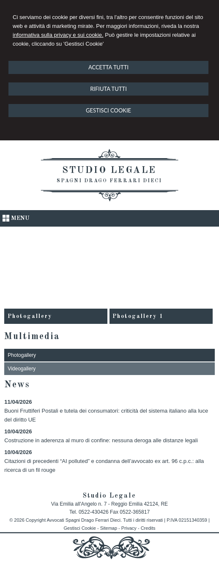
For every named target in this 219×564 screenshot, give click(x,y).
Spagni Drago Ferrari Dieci (109, 180)
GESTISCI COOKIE (108, 110)
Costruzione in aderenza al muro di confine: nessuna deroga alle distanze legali (100, 440)
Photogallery (30, 316)
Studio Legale (109, 170)
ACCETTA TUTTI (108, 67)
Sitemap (108, 528)
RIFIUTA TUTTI (108, 88)
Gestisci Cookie (79, 528)
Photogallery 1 (138, 316)
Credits (148, 528)
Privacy (129, 528)
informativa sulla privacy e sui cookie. (58, 35)
